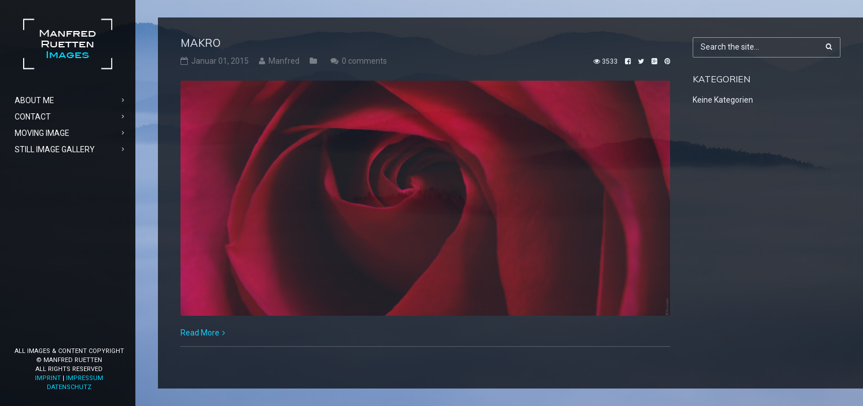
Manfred (284, 60)
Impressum (84, 378)
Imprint (48, 378)
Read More (199, 332)
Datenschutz (69, 387)
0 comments (364, 60)
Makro (200, 43)
